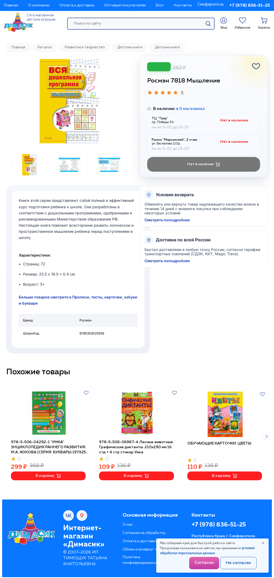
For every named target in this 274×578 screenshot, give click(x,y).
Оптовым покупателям (125, 5)
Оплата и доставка (76, 5)
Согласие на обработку (144, 531)
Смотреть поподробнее (167, 220)
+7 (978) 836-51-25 (249, 5)
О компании (39, 5)
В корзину (48, 474)
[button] (267, 436)
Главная (11, 5)
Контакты (183, 5)
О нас (128, 523)
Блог (160, 5)
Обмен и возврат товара (145, 548)
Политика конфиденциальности (142, 558)
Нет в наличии (203, 164)
